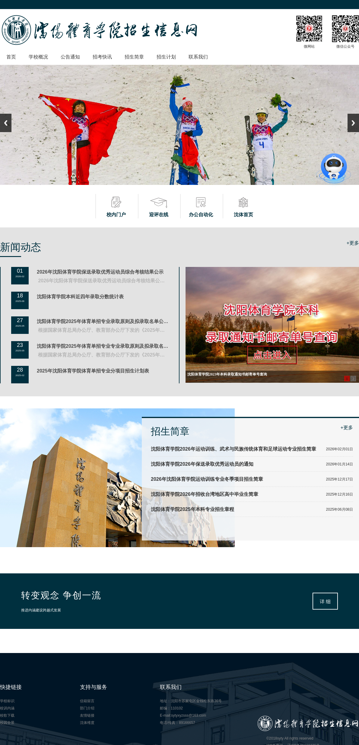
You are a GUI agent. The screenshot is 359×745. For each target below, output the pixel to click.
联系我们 (198, 56)
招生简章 (134, 56)
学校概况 (38, 56)
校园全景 (7, 723)
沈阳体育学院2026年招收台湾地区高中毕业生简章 (204, 494)
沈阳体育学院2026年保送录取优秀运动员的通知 (202, 464)
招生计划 (166, 56)
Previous (5, 123)
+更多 (353, 243)
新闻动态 (20, 247)
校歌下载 (7, 715)
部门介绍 (87, 708)
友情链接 (87, 715)
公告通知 (70, 56)
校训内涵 (7, 708)
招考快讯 (102, 56)
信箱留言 (87, 701)
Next (353, 123)
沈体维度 (87, 723)
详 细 (325, 601)
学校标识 (7, 701)
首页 (11, 56)
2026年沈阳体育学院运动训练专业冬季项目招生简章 (207, 479)
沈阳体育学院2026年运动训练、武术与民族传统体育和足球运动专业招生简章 (233, 449)
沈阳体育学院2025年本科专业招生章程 (192, 509)
